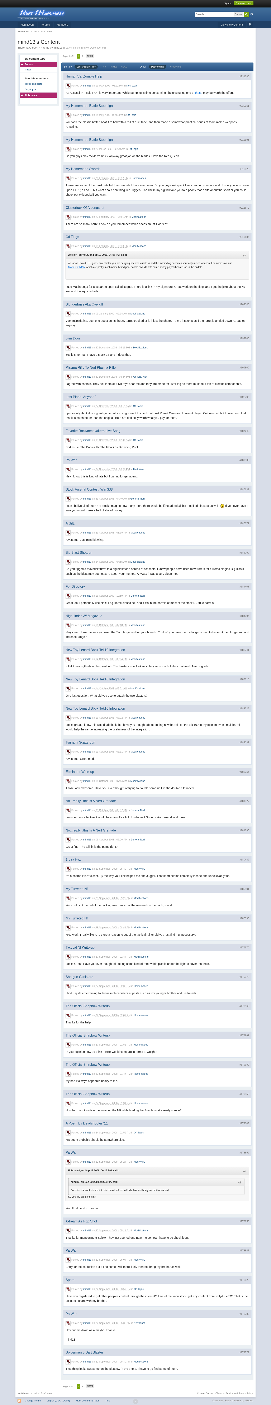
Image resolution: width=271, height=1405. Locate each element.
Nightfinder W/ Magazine (84, 616)
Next (90, 56)
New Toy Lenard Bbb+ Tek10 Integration (95, 650)
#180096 (244, 918)
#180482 (244, 859)
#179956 (244, 1094)
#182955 (244, 771)
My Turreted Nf (77, 889)
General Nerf (140, 376)
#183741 (244, 650)
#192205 (244, 397)
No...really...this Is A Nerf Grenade (91, 801)
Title (103, 66)
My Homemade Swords (83, 169)
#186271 (244, 523)
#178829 (244, 1280)
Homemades (139, 178)
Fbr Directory (75, 586)
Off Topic (131, 115)
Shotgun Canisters (79, 977)
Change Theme (33, 1400)
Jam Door (73, 338)
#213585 (244, 236)
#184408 (244, 586)
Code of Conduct (205, 1393)
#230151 (244, 105)
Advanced (251, 14)
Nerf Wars (132, 85)
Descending (157, 66)
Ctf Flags (72, 237)
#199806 (244, 338)
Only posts (31, 95)
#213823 (244, 169)
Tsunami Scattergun (80, 742)
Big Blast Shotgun (79, 552)
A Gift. (70, 523)
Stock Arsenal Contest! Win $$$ (89, 489)
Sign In (227, 3)
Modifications (139, 216)
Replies (113, 66)
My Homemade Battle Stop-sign (89, 106)
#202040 (244, 304)
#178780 (244, 1313)
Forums (45, 24)
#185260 (244, 552)
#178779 (244, 1352)
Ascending (175, 66)
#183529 (244, 708)
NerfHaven (27, 24)
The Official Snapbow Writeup (88, 1006)
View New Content (232, 24)
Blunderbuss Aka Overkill (84, 304)
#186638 (244, 489)
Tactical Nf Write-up (80, 947)
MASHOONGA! (76, 267)
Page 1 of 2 (68, 56)
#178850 (244, 1221)
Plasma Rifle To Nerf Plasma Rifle (91, 367)
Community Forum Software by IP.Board (233, 1400)
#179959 (244, 1064)
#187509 (244, 460)
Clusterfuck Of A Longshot (85, 207)
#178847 (244, 1250)
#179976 (244, 947)
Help (107, 1400)
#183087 (244, 742)
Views (124, 66)
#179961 (244, 1035)
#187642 (244, 431)
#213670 (244, 207)
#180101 (244, 889)
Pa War (71, 460)
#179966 (244, 1006)
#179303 (244, 1123)
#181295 (244, 830)
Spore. (70, 1280)
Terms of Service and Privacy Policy (234, 1393)
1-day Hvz (73, 859)
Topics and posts (33, 84)
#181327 (244, 801)
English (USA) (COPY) (58, 1400)
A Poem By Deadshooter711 (87, 1123)
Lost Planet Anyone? (81, 397)
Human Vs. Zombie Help (84, 76)
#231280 (244, 76)
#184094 (244, 616)
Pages (28, 69)
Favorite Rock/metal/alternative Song (93, 431)
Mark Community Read (87, 1400)
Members (62, 24)
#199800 (244, 367)
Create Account (243, 3)
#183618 (244, 679)
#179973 (244, 976)
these (198, 92)
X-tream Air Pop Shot (81, 1221)
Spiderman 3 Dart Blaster (84, 1352)
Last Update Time (86, 66)
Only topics (30, 89)
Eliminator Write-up (80, 772)
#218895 (244, 139)
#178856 (244, 1152)
